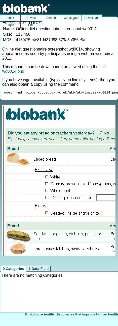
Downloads (91, 18)
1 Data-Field (39, 269)
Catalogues (71, 18)
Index (10, 18)
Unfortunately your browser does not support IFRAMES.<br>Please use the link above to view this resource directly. (59, 181)
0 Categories (13, 269)
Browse (31, 18)
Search (51, 18)
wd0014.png (13, 71)
